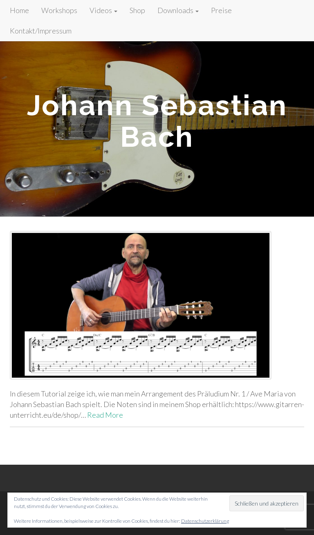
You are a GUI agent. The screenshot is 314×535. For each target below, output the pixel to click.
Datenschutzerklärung (205, 521)
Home (19, 10)
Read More (105, 414)
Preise (221, 10)
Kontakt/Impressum (41, 30)
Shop (137, 10)
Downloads (178, 10)
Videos (103, 10)
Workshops (59, 10)
